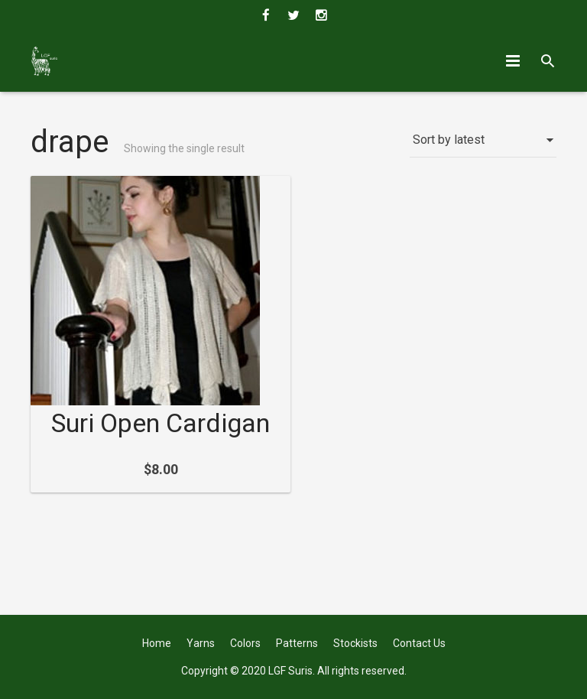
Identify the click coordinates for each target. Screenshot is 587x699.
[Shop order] (483, 140)
